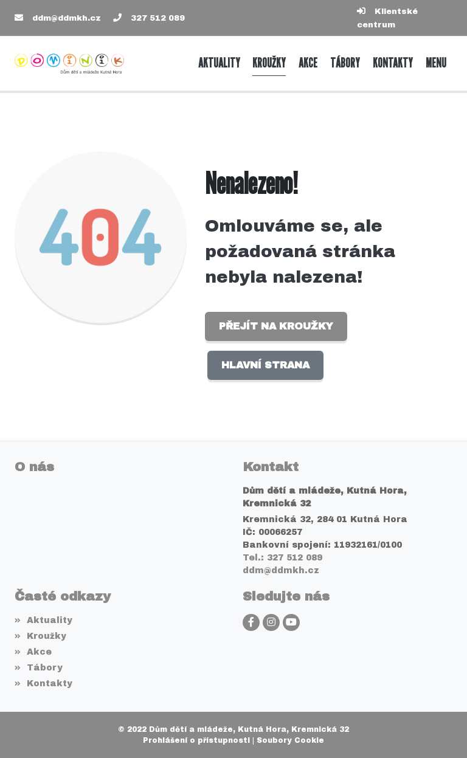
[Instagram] (271, 622)
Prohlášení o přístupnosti (196, 740)
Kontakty (43, 683)
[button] (435, 63)
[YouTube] (291, 622)
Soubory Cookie (290, 740)
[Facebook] (251, 622)
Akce (33, 651)
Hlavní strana (265, 365)
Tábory (39, 667)
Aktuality (43, 620)
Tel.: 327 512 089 (282, 557)
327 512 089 (158, 18)
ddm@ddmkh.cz (66, 18)
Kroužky (40, 636)
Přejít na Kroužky (276, 326)
